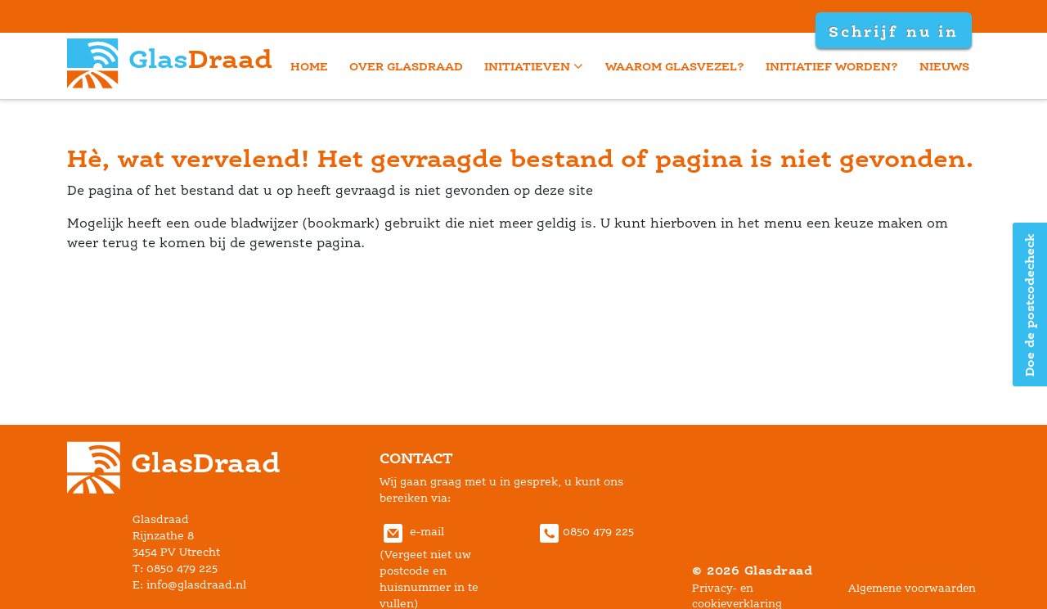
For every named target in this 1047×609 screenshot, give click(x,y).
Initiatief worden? (832, 66)
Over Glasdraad (406, 66)
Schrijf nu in (893, 31)
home (309, 66)
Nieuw (944, 66)
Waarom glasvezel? (674, 66)
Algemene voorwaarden (912, 588)
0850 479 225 (585, 532)
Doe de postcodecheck (1029, 305)
